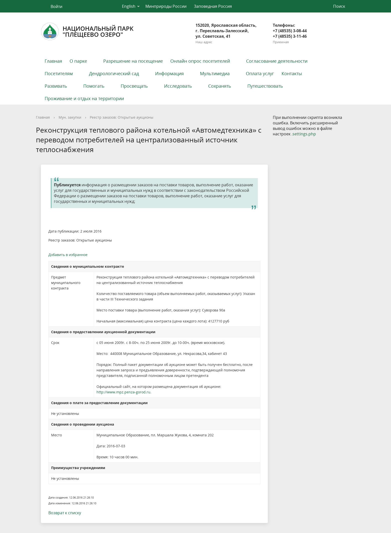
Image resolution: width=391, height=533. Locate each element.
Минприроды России (166, 6)
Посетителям (59, 73)
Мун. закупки (70, 117)
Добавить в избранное (68, 254)
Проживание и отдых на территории (84, 98)
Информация (169, 73)
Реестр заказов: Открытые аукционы (121, 117)
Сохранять (219, 86)
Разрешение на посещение (133, 61)
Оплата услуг (260, 73)
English (128, 6)
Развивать (56, 86)
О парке (78, 61)
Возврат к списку (64, 513)
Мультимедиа (215, 73)
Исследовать (178, 86)
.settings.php (304, 134)
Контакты (292, 73)
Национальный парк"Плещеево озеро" (87, 31)
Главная (53, 61)
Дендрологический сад (114, 73)
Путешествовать (265, 86)
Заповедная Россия (213, 6)
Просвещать (134, 86)
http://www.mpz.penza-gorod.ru (123, 392)
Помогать (93, 86)
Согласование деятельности (276, 61)
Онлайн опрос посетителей (200, 61)
